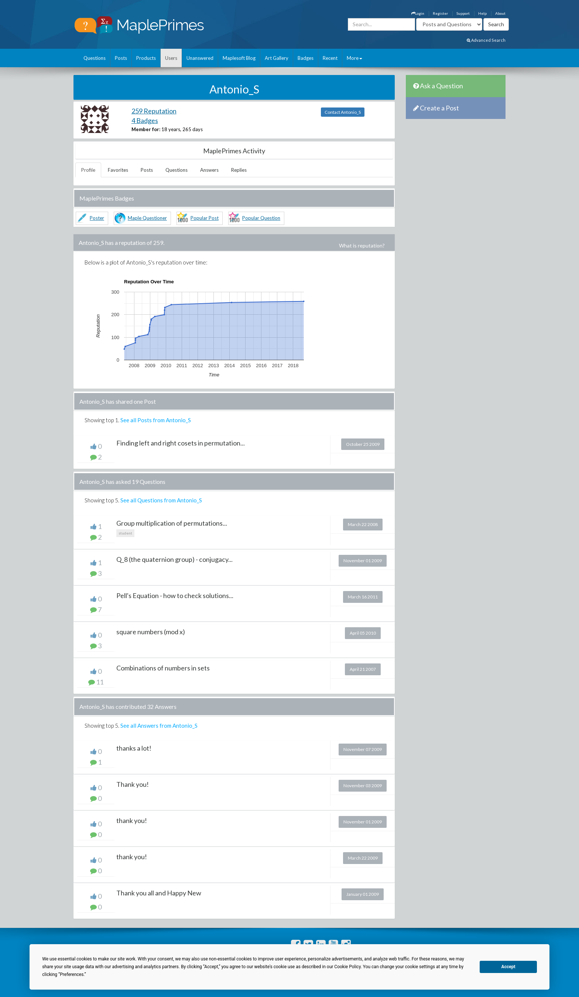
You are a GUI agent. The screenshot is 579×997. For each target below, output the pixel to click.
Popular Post (205, 218)
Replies (239, 170)
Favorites (118, 170)
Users (171, 58)
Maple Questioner (147, 218)
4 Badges (144, 120)
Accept (508, 966)
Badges (306, 58)
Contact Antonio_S (343, 112)
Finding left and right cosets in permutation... (180, 443)
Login (417, 13)
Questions (94, 58)
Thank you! (132, 784)
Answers (209, 170)
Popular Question (261, 218)
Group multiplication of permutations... (171, 523)
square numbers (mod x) (150, 632)
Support (463, 13)
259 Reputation (154, 111)
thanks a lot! (133, 748)
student (125, 533)
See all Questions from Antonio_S (161, 500)
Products (146, 58)
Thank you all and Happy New (158, 893)
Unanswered (199, 58)
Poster (97, 218)
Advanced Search (486, 40)
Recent (330, 58)
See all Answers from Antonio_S (159, 725)
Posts (121, 58)
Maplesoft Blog (239, 58)
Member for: (145, 129)
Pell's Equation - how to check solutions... (174, 595)
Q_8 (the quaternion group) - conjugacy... (174, 559)
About (500, 13)
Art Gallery (276, 58)
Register (440, 13)
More (354, 58)
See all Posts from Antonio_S (155, 420)
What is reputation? (362, 245)
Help (482, 13)
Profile (88, 170)
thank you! (131, 820)
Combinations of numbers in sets (163, 668)
